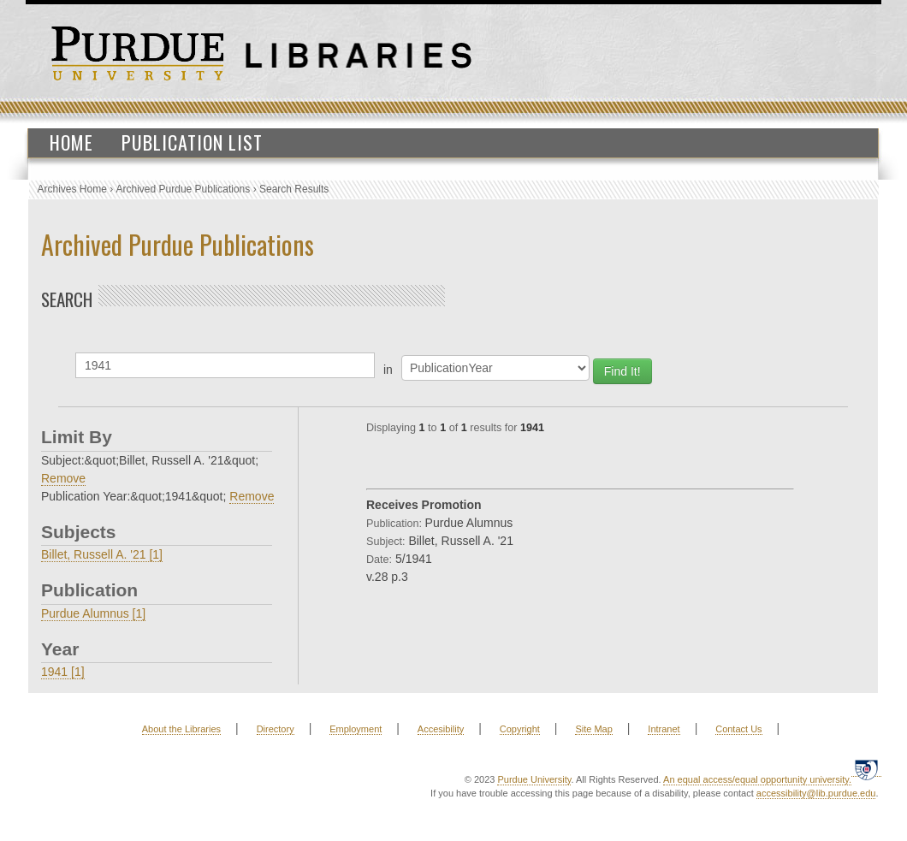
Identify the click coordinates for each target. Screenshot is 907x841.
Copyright (520, 729)
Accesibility (441, 729)
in (388, 369)
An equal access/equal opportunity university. (757, 779)
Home (71, 142)
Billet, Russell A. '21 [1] (102, 554)
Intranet (663, 729)
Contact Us (738, 729)
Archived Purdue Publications (183, 189)
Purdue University (534, 779)
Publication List (192, 142)
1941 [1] (63, 671)
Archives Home (72, 189)
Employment (355, 729)
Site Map (593, 729)
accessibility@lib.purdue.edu (816, 793)
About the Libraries (181, 729)
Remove (63, 478)
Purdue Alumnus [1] (93, 613)
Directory (275, 729)
